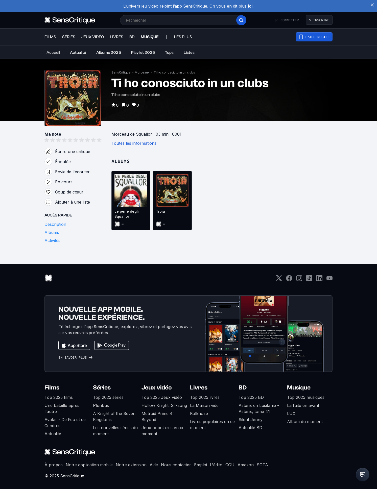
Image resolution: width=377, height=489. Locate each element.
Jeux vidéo (157, 387)
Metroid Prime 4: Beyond (158, 416)
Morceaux (142, 72)
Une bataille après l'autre (61, 408)
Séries (102, 387)
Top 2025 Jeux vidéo (162, 397)
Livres (198, 387)
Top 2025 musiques (305, 397)
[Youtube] (329, 280)
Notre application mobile (89, 464)
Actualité (52, 433)
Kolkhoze (199, 413)
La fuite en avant (303, 405)
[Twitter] (279, 280)
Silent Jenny (251, 419)
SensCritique (121, 72)
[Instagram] (299, 280)
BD (243, 387)
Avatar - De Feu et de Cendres (65, 422)
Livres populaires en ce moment (212, 424)
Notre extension (131, 464)
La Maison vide (204, 405)
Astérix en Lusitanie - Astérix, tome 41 (259, 408)
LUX (291, 413)
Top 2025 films (58, 397)
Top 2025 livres (205, 397)
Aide (154, 464)
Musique (299, 387)
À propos (53, 464)
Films (51, 387)
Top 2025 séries (108, 397)
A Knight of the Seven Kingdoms (114, 416)
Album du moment (305, 421)
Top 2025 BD (251, 397)
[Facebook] (289, 280)
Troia (160, 211)
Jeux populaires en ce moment (163, 430)
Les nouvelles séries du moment (115, 430)
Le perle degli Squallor (126, 213)
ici (250, 6)
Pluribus (101, 405)
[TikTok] (309, 280)
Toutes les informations (133, 143)
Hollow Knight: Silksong (164, 405)
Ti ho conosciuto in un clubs (174, 72)
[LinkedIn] (319, 280)
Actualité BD (250, 427)
